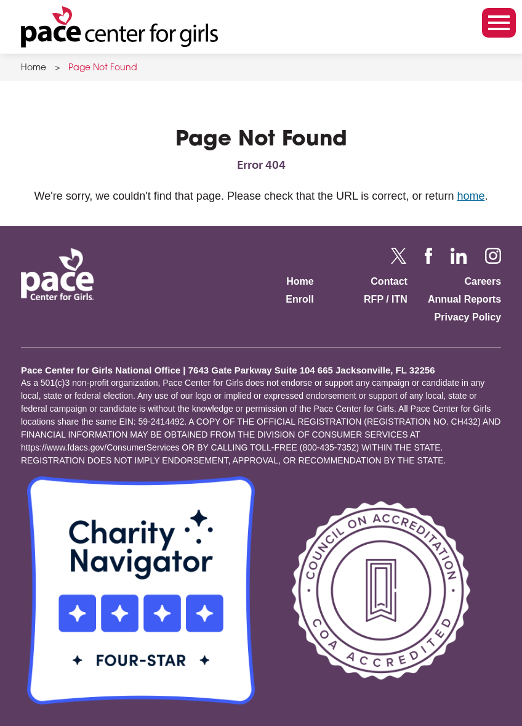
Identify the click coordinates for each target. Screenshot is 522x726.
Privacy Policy (468, 317)
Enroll (299, 299)
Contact (389, 281)
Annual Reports (464, 299)
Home (33, 68)
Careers (482, 281)
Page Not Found (102, 68)
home (470, 196)
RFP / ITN (386, 299)
